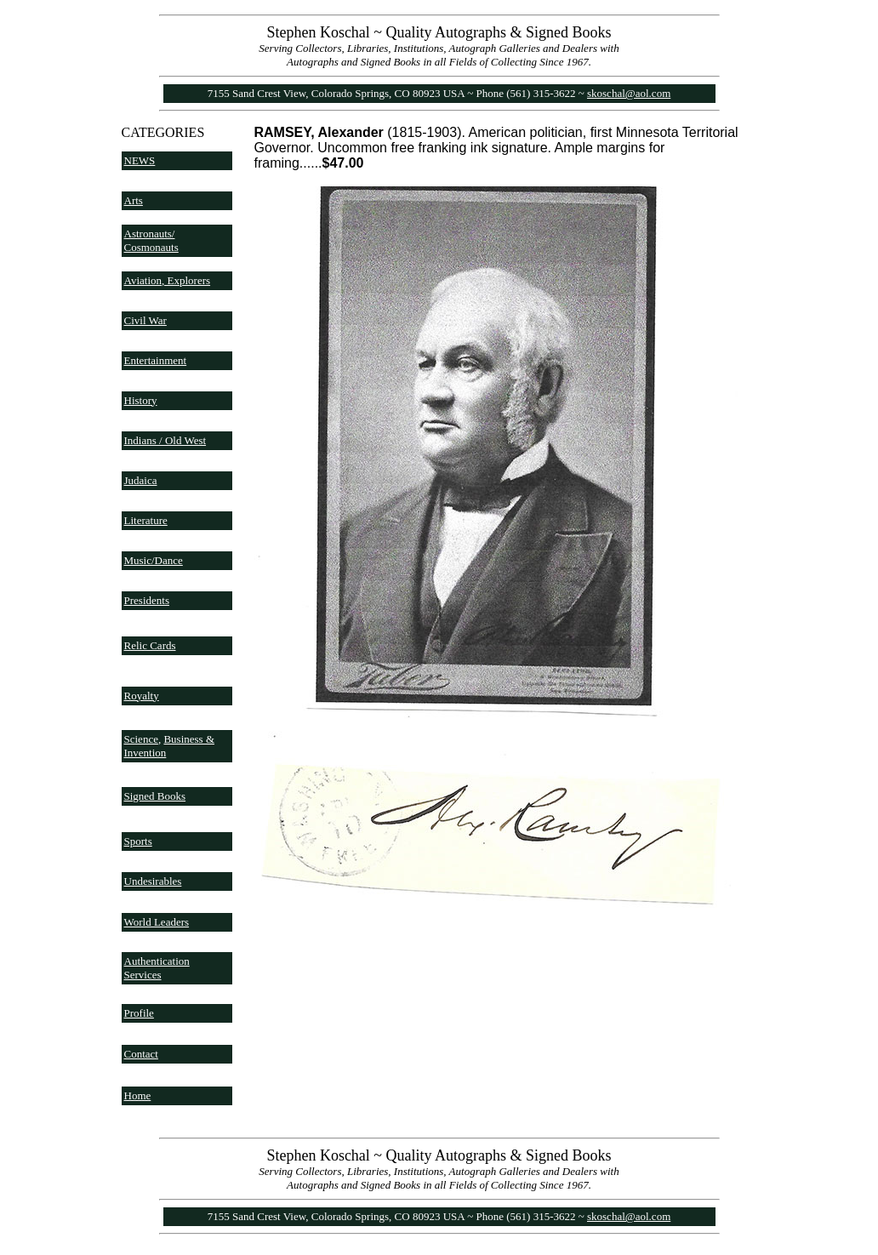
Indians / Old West (165, 440)
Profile (139, 1013)
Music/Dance (153, 560)
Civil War (145, 320)
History (140, 400)
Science (141, 739)
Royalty (141, 695)
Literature (146, 520)
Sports (138, 841)
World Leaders (157, 922)
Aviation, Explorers (167, 280)
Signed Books (155, 796)
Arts (133, 200)
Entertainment (155, 360)
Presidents (146, 600)
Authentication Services (157, 968)
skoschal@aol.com (628, 93)
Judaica (140, 480)
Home (137, 1095)
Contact (141, 1053)
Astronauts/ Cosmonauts (151, 240)
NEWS (140, 160)
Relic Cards (150, 645)
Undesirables (153, 881)
